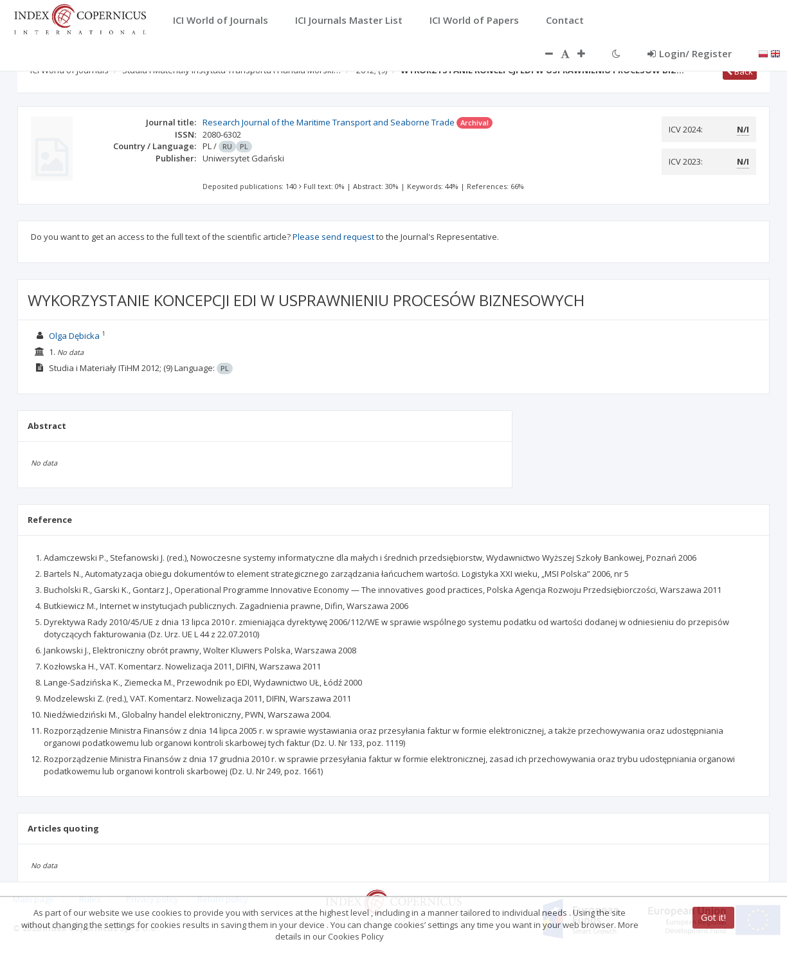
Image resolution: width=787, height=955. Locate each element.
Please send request (333, 236)
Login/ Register (689, 53)
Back (740, 71)
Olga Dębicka (74, 335)
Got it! (713, 917)
